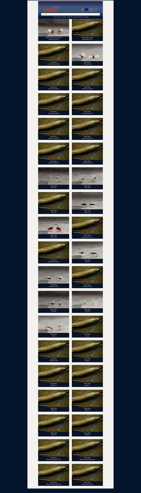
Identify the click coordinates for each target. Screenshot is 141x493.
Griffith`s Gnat (87, 212)
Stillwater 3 (53, 410)
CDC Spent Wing (87, 64)
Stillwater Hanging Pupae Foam (87, 459)
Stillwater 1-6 (54, 385)
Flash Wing (53, 187)
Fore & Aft (53, 212)
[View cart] (91, 9)
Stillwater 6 (87, 434)
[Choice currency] (86, 9)
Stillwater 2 (87, 385)
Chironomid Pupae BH (53, 88)
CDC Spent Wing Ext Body (53, 64)
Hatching (87, 261)
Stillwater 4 (87, 410)
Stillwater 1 (87, 360)
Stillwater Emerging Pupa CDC (53, 459)
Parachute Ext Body (53, 286)
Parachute (53, 311)
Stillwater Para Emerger (87, 484)
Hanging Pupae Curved (87, 237)
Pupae (53, 336)
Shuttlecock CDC (54, 360)
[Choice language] (83, 10)
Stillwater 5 (53, 434)
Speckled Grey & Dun (53, 39)
